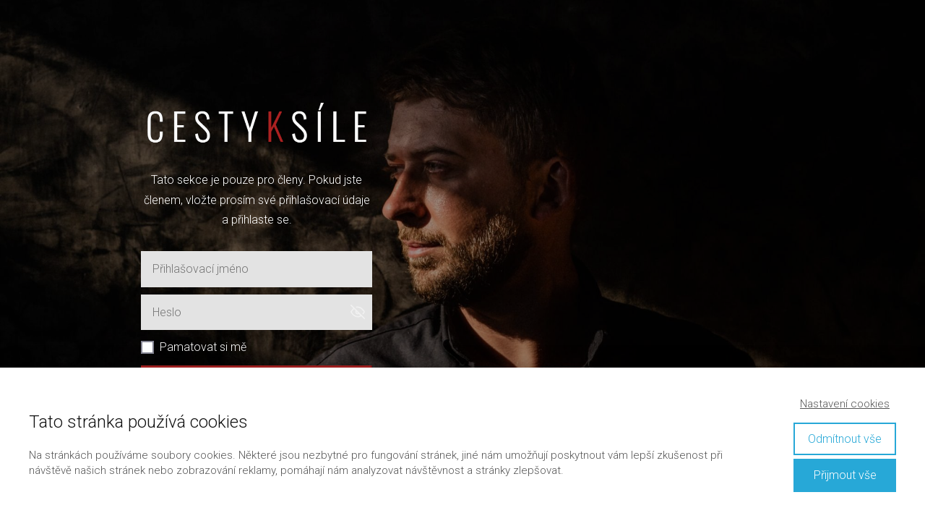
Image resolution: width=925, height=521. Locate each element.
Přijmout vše (845, 475)
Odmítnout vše (845, 439)
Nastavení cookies (845, 403)
